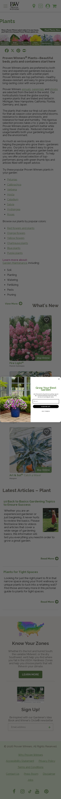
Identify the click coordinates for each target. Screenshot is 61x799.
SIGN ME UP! (45, 406)
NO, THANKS (46, 411)
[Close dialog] (58, 379)
